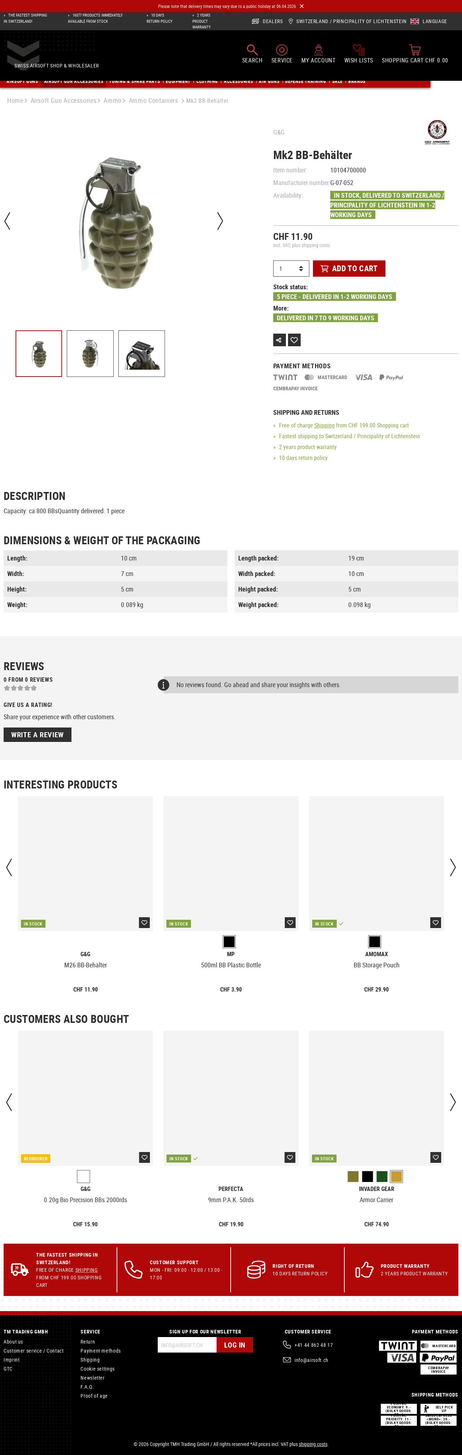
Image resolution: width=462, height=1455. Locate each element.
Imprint (11, 1359)
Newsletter (92, 1377)
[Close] (302, 6)
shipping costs (313, 1444)
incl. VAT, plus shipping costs (301, 245)
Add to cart (349, 268)
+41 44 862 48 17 (314, 1344)
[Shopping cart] (415, 55)
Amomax (376, 954)
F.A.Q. (87, 1386)
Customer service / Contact (34, 1350)
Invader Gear (376, 1189)
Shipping (324, 425)
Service (90, 1331)
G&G (279, 132)
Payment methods (100, 1350)
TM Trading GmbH (26, 1331)
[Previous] (7, 221)
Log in (234, 1345)
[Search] (252, 55)
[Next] (220, 221)
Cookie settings (97, 1368)
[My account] (318, 55)
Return (87, 1341)
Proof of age (94, 1395)
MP (231, 954)
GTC (8, 1368)
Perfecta (230, 1189)
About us (13, 1341)
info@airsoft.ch (311, 1360)
